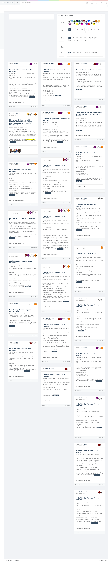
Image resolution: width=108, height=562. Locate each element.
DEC (94, 45)
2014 (78, 32)
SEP (82, 45)
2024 (92, 34)
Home (3, 15)
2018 (95, 32)
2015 (82, 32)
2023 (88, 34)
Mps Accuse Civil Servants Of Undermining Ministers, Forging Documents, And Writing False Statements (31, 128)
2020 (75, 34)
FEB (81, 42)
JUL (74, 45)
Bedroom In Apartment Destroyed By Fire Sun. (57, 125)
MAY (93, 42)
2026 (75, 36)
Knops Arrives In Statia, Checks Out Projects (31, 226)
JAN (77, 42)
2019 (99, 32)
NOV (90, 45)
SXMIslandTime (76, 58)
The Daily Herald (84, 58)
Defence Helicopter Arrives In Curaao (89, 75)
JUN (97, 42)
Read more (28, 103)
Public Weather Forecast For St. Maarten (31, 75)
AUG (78, 45)
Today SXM (91, 58)
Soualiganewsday (90, 57)
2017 (91, 32)
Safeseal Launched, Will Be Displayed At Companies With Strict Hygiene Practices (89, 120)
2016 (86, 32)
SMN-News (83, 57)
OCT (86, 45)
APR (89, 42)
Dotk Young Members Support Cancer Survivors (31, 321)
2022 (83, 34)
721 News (78, 57)
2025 (96, 34)
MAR (85, 42)
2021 (79, 34)
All (74, 32)
